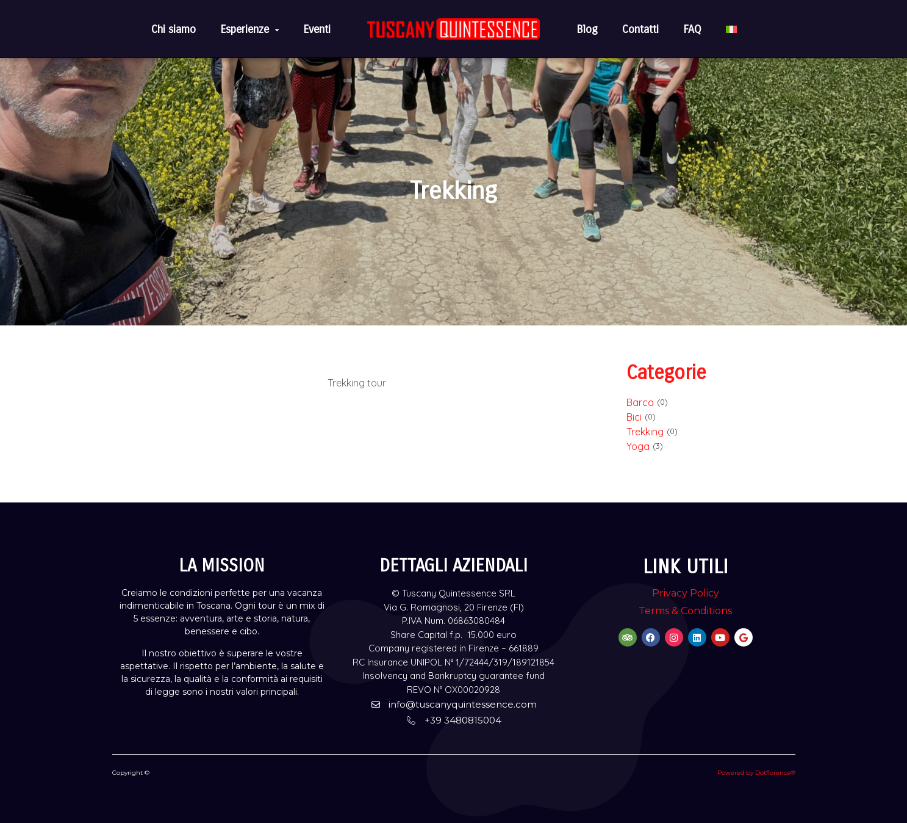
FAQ (692, 29)
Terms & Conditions (685, 611)
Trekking (645, 432)
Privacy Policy (685, 593)
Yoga (638, 446)
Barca (640, 402)
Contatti (640, 29)
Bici (634, 417)
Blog (587, 29)
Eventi (317, 29)
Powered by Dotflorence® (756, 773)
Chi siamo (173, 29)
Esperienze (249, 29)
